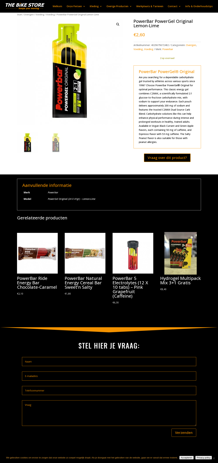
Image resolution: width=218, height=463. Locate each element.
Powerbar (167, 49)
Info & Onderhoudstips (199, 6)
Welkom (57, 6)
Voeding (40, 14)
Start (19, 14)
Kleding (94, 6)
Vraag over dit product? (167, 157)
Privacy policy (204, 457)
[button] (118, 24)
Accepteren (186, 457)
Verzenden (184, 432)
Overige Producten (117, 6)
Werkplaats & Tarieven (149, 6)
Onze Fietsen (74, 6)
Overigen (29, 14)
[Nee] (213, 458)
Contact (172, 6)
